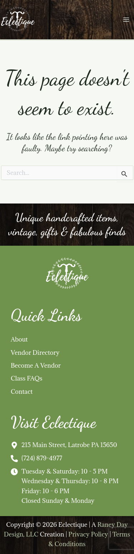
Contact (22, 391)
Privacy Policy (88, 534)
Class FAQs (27, 378)
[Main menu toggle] (126, 20)
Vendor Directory (35, 352)
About (19, 339)
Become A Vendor (36, 365)
